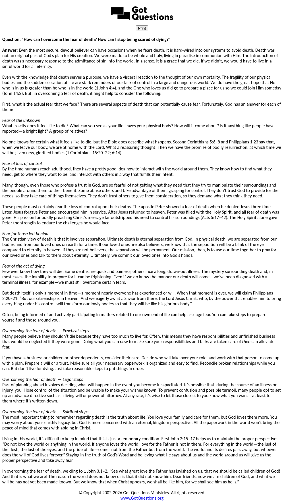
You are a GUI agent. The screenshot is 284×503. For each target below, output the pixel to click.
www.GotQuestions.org (142, 498)
